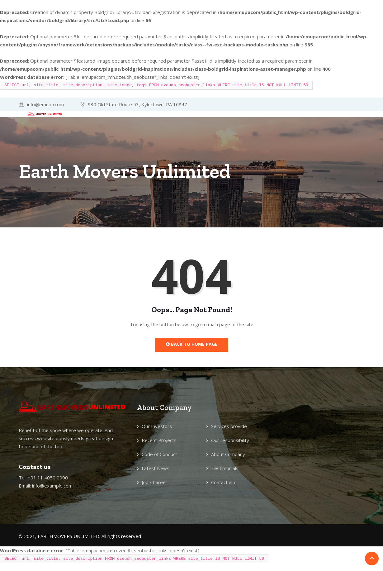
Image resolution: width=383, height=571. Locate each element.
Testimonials (225, 468)
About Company (228, 454)
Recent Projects (159, 440)
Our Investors (157, 426)
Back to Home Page (191, 344)
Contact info (224, 482)
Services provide (229, 426)
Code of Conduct (159, 454)
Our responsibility (230, 440)
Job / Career (155, 482)
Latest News (155, 468)
